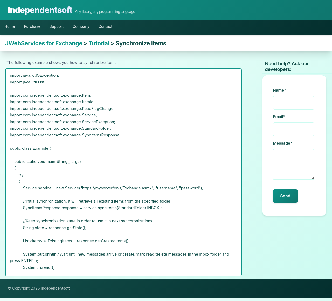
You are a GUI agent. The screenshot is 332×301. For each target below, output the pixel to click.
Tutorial (99, 46)
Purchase (39, 27)
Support (69, 27)
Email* (279, 119)
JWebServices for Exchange (43, 46)
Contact (129, 27)
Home (12, 27)
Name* (279, 93)
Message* (282, 146)
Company (99, 27)
